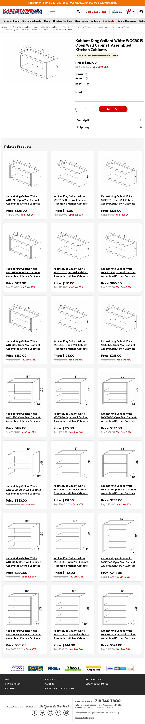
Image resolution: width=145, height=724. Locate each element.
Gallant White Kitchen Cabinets (46, 27)
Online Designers (126, 21)
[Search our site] (61, 11)
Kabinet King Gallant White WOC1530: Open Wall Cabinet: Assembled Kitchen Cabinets (23, 417)
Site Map (111, 713)
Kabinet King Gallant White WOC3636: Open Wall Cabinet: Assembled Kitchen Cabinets (71, 562)
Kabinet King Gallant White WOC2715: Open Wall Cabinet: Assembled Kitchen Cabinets (118, 272)
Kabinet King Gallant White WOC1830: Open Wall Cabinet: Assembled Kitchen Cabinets (71, 417)
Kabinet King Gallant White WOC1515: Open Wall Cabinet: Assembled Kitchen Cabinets (71, 200)
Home (4, 27)
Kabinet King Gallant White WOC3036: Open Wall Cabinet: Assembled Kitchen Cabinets (23, 562)
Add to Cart (113, 109)
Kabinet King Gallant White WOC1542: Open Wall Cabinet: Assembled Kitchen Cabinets (118, 562)
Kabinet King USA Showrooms (60, 688)
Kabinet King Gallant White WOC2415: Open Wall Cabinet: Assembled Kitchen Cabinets (71, 272)
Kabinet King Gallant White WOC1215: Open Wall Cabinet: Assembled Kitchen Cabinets (23, 200)
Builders (95, 21)
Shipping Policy (13, 683)
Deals (47, 21)
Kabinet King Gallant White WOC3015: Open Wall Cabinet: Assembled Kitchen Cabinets (23, 344)
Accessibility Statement (84, 718)
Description (84, 120)
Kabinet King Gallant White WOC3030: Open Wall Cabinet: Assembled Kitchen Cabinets (119, 417)
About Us (10, 679)
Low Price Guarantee (97, 683)
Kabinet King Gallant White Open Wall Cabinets (114, 27)
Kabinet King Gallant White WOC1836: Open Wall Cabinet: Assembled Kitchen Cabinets (118, 489)
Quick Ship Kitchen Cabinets (21, 27)
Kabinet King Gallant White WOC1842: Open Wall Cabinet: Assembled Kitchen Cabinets (23, 634)
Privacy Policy (53, 679)
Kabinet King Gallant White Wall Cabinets (77, 27)
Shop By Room (11, 21)
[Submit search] (78, 11)
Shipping (83, 127)
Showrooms (81, 21)
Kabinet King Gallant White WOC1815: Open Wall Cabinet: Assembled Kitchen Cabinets (118, 200)
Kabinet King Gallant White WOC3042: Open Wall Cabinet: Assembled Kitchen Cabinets (71, 634)
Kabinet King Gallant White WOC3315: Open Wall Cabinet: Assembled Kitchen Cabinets (71, 344)
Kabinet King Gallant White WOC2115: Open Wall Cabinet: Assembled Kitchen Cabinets (23, 272)
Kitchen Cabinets (31, 21)
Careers (49, 683)
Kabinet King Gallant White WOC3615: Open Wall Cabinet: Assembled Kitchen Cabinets (118, 344)
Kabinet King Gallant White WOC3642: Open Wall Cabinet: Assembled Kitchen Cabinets (118, 634)
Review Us (10, 688)
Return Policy (93, 679)
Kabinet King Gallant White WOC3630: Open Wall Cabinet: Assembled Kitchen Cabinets (23, 489)
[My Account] (141, 11)
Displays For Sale (62, 21)
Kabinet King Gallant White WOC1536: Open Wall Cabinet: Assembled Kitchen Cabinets (71, 489)
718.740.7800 (96, 11)
